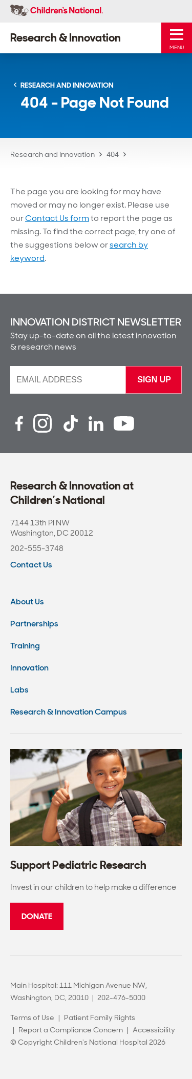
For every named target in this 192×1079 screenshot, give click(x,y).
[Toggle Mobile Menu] (176, 38)
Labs (19, 689)
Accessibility (154, 1029)
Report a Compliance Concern (70, 1029)
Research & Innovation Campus (68, 711)
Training (25, 645)
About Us (27, 601)
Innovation (29, 667)
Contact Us (31, 564)
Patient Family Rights (99, 1017)
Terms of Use (32, 1017)
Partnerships (34, 623)
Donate (37, 916)
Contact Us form (57, 218)
